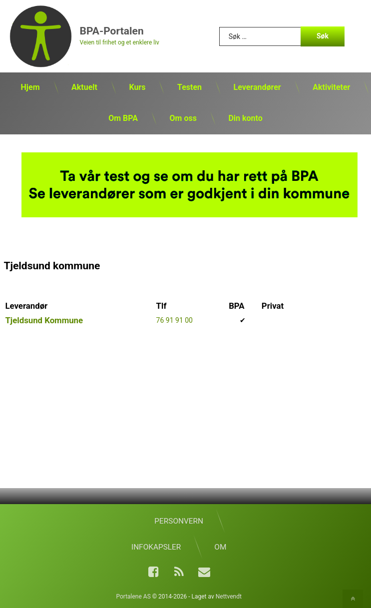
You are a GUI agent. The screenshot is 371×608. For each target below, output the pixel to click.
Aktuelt (84, 87)
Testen (189, 87)
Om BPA (123, 118)
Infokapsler (156, 547)
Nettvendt (229, 596)
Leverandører (257, 87)
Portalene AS (133, 596)
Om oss (183, 118)
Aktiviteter (331, 87)
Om (220, 547)
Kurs (137, 87)
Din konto (245, 118)
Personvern (178, 521)
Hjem (30, 87)
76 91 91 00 (174, 320)
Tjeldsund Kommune (44, 320)
